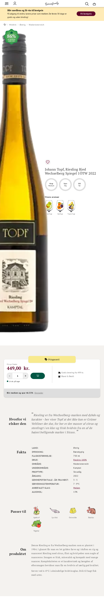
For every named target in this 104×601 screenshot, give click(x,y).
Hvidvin (13, 24)
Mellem (76, 488)
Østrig (23, 24)
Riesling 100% (80, 460)
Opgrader (38, 393)
